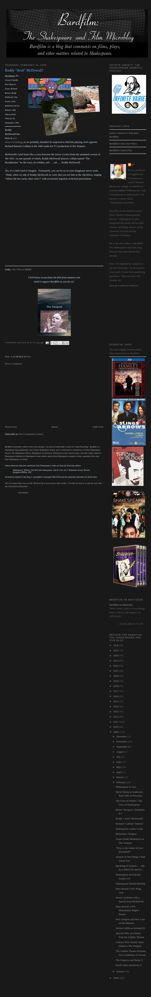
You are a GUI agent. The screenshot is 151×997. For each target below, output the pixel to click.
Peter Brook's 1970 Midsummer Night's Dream (127, 910)
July (118, 756)
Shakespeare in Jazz (126, 786)
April (119, 772)
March (120, 777)
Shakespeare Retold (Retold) (130, 883)
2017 (116, 691)
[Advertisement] (54, 395)
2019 (116, 680)
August (120, 751)
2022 (116, 665)
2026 (116, 645)
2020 (116, 675)
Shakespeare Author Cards (129, 828)
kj (133, 164)
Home (55, 426)
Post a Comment (13, 363)
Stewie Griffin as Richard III (130, 928)
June (119, 761)
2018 (116, 686)
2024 (116, 655)
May (119, 767)
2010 (116, 726)
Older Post (98, 426)
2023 (116, 660)
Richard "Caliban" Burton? (130, 823)
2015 (116, 701)
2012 (116, 716)
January (120, 971)
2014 (116, 706)
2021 (116, 670)
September (122, 746)
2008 (116, 977)
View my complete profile (123, 286)
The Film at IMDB (21, 269)
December (122, 736)
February (121, 782)
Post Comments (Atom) (31, 434)
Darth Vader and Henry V (129, 965)
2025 (116, 650)
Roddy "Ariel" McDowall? (129, 818)
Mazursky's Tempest (126, 833)
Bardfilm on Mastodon (121, 604)
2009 (116, 731)
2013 (116, 711)
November (122, 741)
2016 (116, 696)
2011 (116, 721)
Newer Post (11, 426)
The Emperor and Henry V (129, 960)
